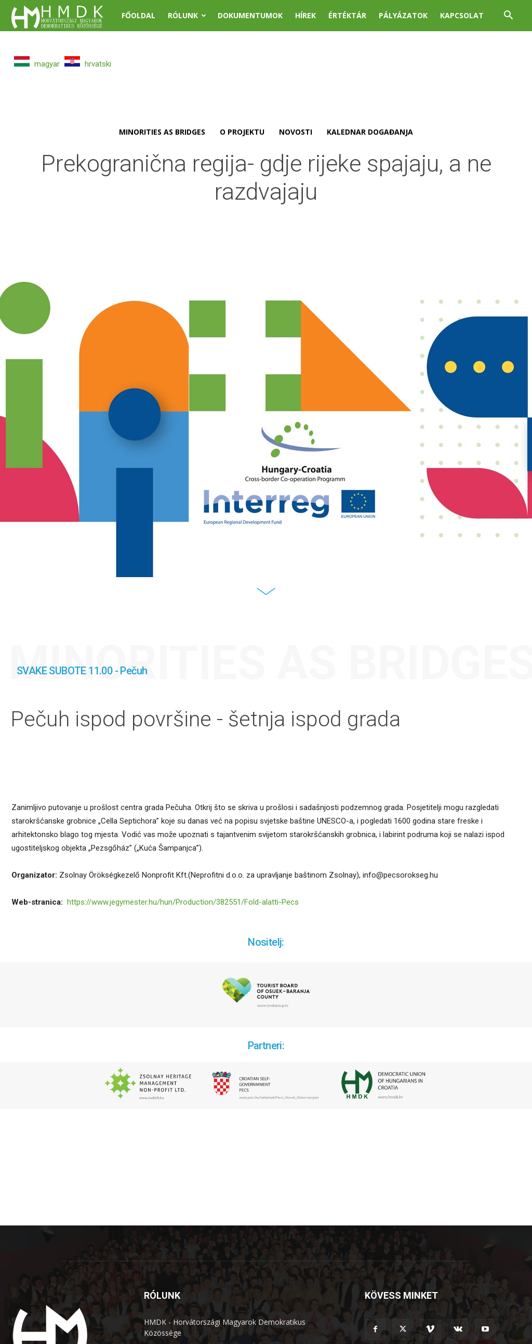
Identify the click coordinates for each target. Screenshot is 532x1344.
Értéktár (347, 15)
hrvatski (87, 64)
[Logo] (63, 15)
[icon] (266, 599)
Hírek (305, 15)
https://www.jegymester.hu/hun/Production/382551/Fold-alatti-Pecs (183, 904)
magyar (37, 64)
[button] (508, 16)
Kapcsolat (462, 15)
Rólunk (187, 15)
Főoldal (138, 15)
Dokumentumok (250, 15)
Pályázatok (403, 15)
